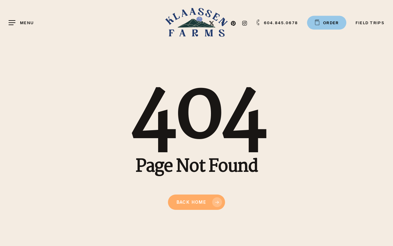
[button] (21, 23)
